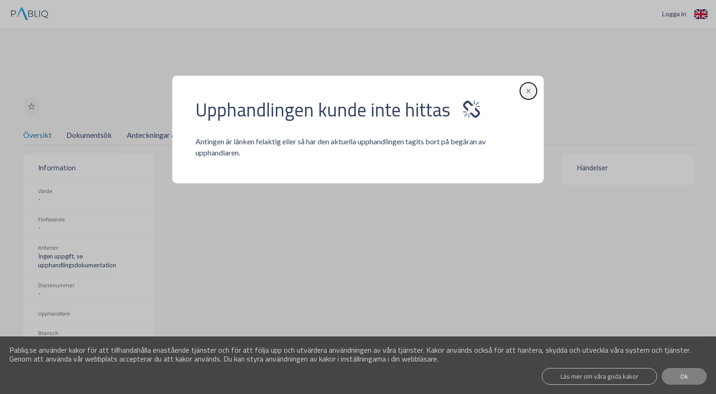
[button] (527, 91)
